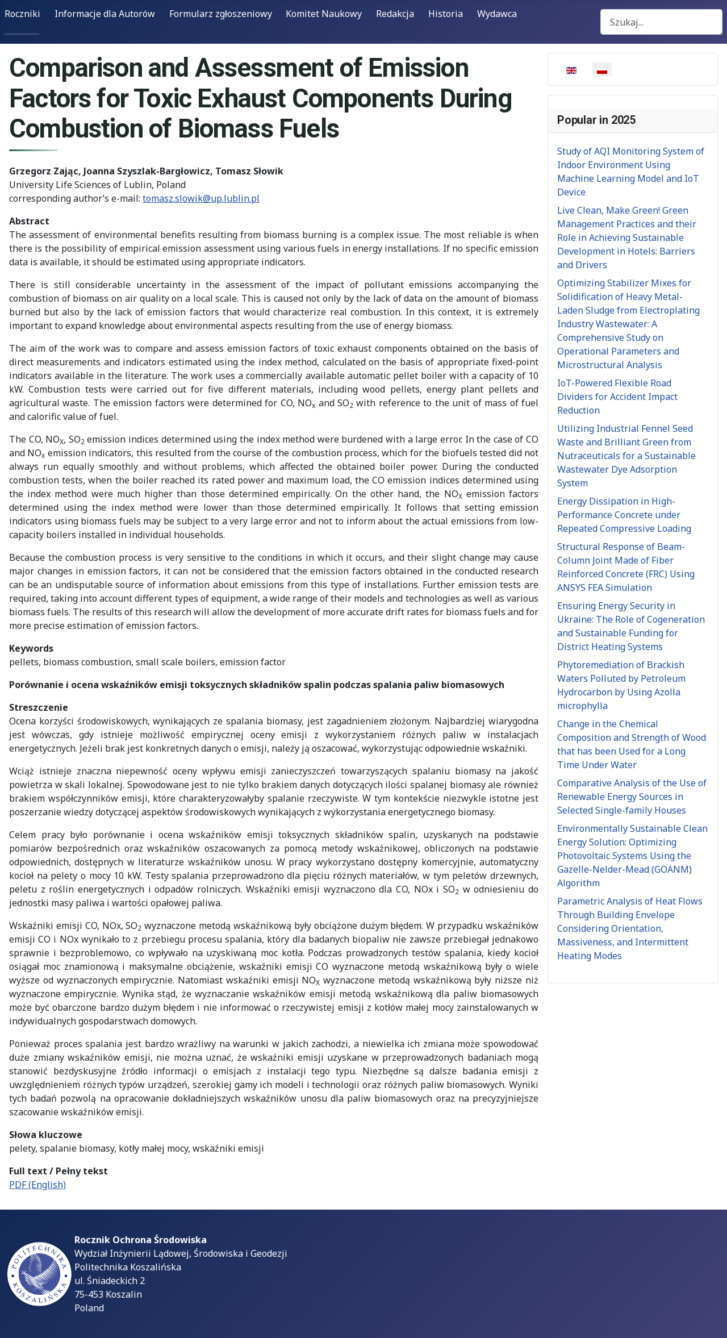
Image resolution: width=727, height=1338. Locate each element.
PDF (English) (37, 1184)
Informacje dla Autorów (105, 13)
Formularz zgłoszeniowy (220, 13)
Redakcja (395, 13)
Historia (445, 13)
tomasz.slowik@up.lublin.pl (201, 198)
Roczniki (22, 13)
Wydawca (497, 13)
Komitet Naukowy (324, 13)
